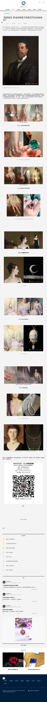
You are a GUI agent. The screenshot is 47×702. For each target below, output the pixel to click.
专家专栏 (24, 9)
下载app (5, 683)
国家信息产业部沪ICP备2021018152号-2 (9, 691)
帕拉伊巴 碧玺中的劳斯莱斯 (8, 609)
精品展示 (25, 23)
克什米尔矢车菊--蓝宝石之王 (11, 543)
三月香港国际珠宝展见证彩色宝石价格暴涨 (10, 585)
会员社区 (29, 9)
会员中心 (33, 680)
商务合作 (38, 680)
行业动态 (18, 9)
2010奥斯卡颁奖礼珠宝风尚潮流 (12, 561)
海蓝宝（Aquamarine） (10, 565)
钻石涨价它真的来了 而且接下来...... (9, 597)
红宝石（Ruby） (9, 556)
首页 (5, 13)
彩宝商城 (39, 9)
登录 (39, 2)
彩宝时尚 (13, 9)
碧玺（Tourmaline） (9, 552)
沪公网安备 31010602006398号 (33, 690)
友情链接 (11, 680)
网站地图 (27, 680)
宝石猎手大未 (8, 581)
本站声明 (16, 680)
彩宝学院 (7, 9)
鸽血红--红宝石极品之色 (10, 539)
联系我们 (22, 680)
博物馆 (34, 9)
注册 (43, 2)
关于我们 (5, 680)
